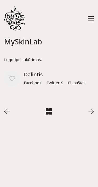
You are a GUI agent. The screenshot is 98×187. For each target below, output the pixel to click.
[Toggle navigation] (91, 18)
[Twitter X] (55, 82)
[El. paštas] (76, 82)
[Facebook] (32, 82)
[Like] (12, 78)
